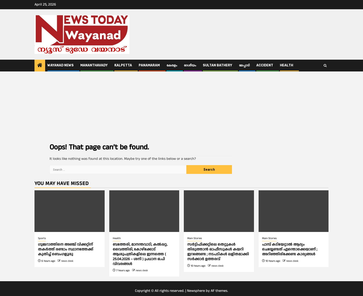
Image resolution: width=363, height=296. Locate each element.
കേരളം (171, 65)
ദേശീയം (190, 65)
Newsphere (196, 290)
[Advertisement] (181, 106)
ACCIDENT (264, 65)
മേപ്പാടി (244, 65)
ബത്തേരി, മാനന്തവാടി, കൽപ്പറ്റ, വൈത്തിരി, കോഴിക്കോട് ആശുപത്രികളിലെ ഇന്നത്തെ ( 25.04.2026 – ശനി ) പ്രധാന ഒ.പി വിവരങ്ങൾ (140, 254)
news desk (67, 261)
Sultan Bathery (217, 65)
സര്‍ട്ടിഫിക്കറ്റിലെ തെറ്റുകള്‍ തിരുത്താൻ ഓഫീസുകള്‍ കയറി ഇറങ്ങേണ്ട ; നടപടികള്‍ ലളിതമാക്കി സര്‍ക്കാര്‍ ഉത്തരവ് (218, 252)
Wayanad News (60, 65)
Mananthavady (94, 65)
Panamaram (149, 65)
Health (286, 65)
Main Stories (194, 238)
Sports (42, 238)
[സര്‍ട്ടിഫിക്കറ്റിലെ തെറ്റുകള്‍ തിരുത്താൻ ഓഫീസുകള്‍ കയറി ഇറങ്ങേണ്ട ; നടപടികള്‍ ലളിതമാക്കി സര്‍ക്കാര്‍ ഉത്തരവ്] (219, 211)
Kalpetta (123, 65)
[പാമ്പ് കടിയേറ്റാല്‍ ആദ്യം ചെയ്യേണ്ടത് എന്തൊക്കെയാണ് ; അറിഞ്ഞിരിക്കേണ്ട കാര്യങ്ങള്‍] (294, 211)
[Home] (39, 66)
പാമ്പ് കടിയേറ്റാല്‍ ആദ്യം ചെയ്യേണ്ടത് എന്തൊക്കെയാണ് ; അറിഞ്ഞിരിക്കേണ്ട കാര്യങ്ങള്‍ (289, 249)
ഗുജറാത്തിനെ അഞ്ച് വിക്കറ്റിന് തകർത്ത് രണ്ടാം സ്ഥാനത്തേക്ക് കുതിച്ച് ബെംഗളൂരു (65, 249)
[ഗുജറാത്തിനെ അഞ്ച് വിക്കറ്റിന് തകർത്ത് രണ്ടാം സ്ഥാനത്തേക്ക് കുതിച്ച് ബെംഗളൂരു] (69, 211)
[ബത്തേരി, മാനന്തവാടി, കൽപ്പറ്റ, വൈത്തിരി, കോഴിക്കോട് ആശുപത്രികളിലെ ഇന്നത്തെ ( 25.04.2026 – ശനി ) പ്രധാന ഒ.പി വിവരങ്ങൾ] (144, 211)
